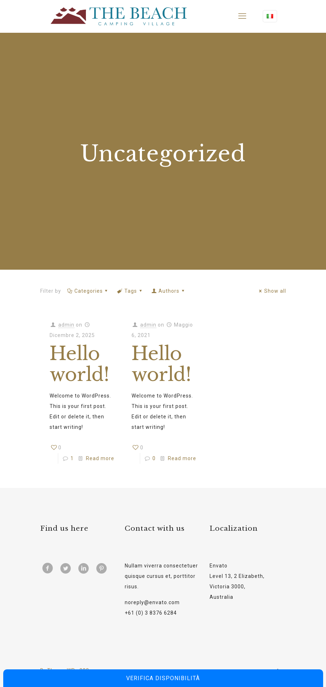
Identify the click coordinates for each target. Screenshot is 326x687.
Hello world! (79, 364)
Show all (271, 291)
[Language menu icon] (270, 16)
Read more (100, 458)
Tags (130, 291)
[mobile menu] (242, 16)
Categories (88, 291)
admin (66, 325)
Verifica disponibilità (163, 678)
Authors (169, 291)
